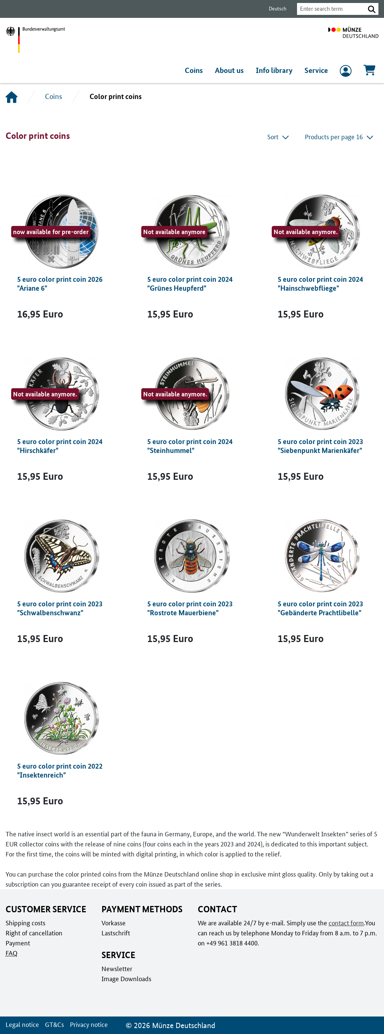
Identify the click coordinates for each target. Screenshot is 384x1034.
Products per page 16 (339, 137)
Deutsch (277, 9)
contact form (346, 923)
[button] (371, 9)
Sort (278, 137)
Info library (274, 70)
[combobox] (331, 9)
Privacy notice (89, 1024)
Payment (18, 943)
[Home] (11, 96)
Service (316, 70)
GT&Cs (54, 1024)
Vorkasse (113, 923)
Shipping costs (25, 923)
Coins (194, 70)
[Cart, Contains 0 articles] (369, 72)
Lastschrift (115, 933)
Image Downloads (126, 979)
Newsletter (116, 969)
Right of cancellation (34, 933)
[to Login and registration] (346, 72)
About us (229, 70)
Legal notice (22, 1024)
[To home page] (353, 40)
